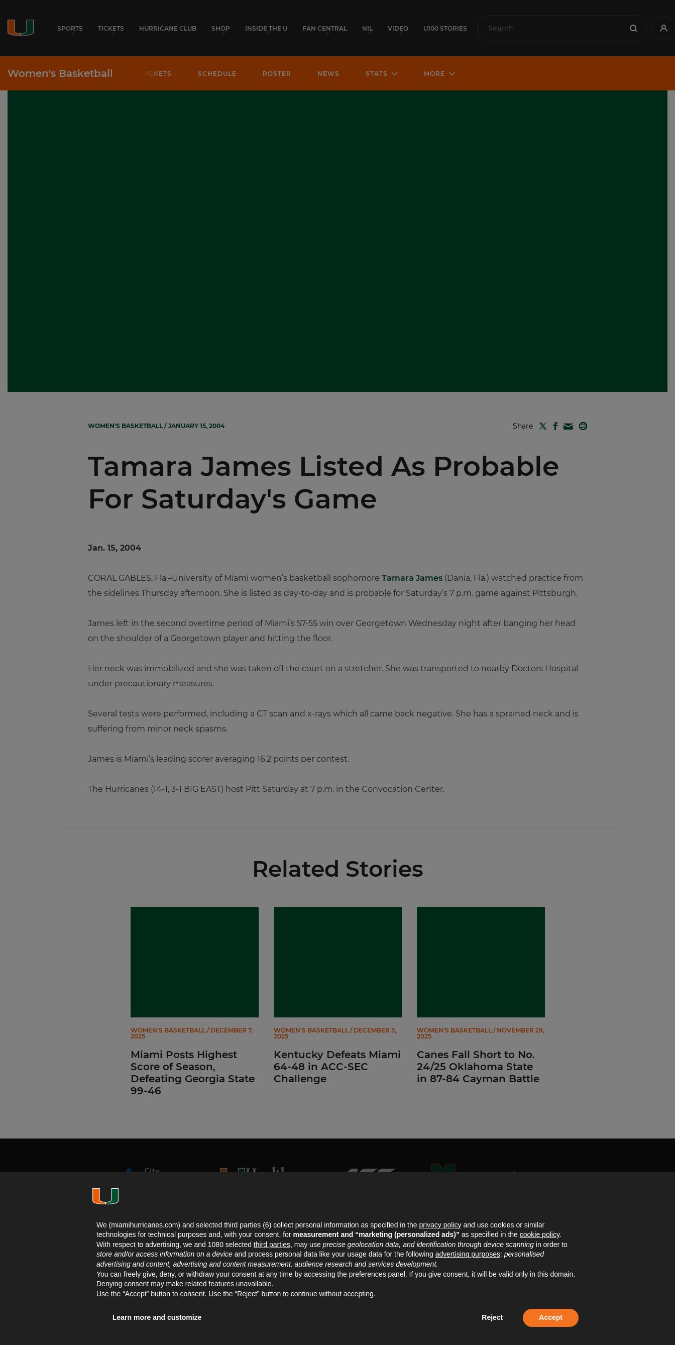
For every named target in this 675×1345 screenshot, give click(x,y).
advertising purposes (467, 1254)
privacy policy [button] (440, 1225)
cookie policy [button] (539, 1234)
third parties (272, 1244)
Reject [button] (492, 1317)
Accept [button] (550, 1317)
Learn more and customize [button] (157, 1317)
